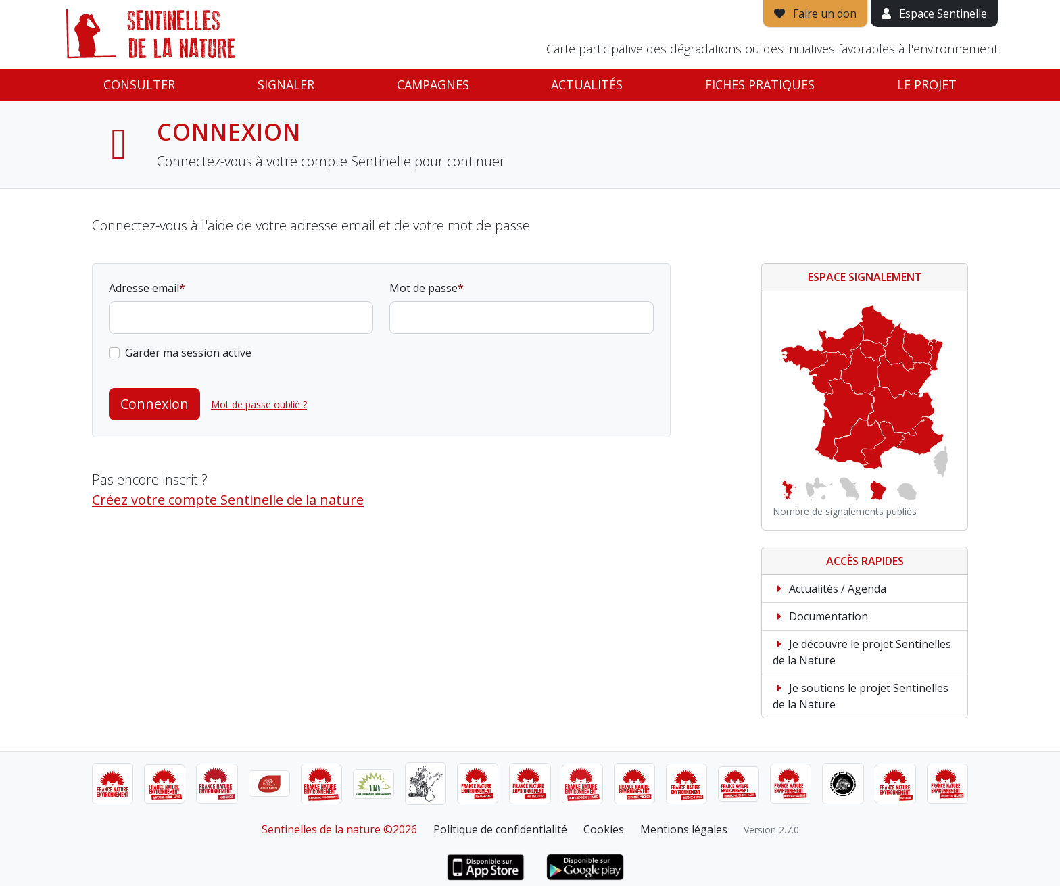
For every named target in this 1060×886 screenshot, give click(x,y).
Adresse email (144, 287)
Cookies (603, 829)
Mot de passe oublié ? (259, 404)
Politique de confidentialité (500, 829)
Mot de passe (423, 287)
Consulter (139, 84)
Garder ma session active (188, 352)
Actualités (587, 84)
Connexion (154, 404)
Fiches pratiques (760, 84)
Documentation (820, 616)
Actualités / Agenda (829, 588)
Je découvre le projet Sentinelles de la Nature (862, 652)
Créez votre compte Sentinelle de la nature (228, 500)
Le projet (927, 84)
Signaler (286, 84)
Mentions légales (683, 829)
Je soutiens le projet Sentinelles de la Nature (860, 696)
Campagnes (433, 84)
